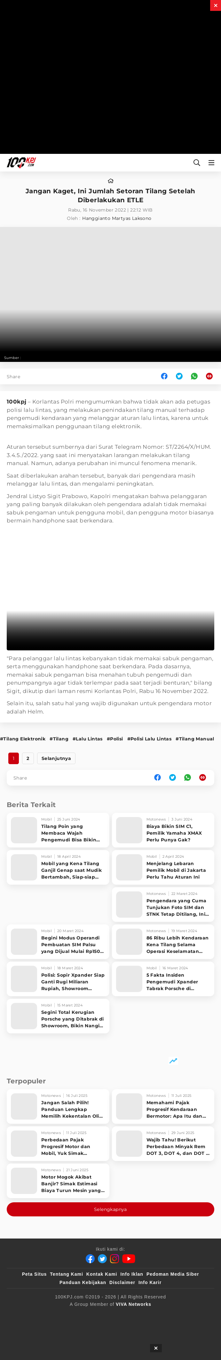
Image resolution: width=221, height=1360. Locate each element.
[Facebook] (90, 1258)
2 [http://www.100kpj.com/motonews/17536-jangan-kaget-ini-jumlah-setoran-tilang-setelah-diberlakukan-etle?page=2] (28, 758)
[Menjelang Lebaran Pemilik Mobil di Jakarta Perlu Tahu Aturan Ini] (163, 867)
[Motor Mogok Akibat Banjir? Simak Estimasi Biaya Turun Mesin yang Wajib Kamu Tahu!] (58, 1181)
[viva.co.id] (33, 1315)
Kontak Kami (101, 1274)
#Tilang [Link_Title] (59, 739)
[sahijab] (89, 1315)
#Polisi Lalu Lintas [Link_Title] (149, 739)
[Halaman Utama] (20, 162)
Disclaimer (122, 1282)
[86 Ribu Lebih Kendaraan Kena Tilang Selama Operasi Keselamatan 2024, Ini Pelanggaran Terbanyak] (163, 941)
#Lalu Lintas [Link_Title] (88, 739)
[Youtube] (128, 1258)
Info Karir (150, 1282)
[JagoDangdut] (141, 1327)
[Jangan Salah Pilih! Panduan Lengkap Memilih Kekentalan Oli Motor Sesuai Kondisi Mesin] (58, 1106)
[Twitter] (102, 1258)
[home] (111, 181)
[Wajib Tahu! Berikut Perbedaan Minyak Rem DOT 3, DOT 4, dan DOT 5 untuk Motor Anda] (163, 1143)
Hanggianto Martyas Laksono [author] (116, 218)
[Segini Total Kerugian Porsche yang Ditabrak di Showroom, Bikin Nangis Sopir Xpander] (58, 1016)
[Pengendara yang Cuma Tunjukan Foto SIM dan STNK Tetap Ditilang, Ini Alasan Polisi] (163, 904)
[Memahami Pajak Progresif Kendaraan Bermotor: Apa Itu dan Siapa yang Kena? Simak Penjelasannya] (163, 1106)
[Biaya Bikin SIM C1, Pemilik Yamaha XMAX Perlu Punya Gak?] (163, 830)
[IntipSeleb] (108, 1327)
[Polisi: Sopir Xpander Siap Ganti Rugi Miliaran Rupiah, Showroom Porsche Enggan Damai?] (58, 979)
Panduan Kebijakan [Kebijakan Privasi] (82, 1282)
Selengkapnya (110, 1209)
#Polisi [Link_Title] (115, 739)
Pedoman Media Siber (172, 1274)
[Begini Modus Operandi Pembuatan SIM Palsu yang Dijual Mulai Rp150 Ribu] (58, 941)
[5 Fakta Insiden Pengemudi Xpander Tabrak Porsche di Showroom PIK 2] (163, 979)
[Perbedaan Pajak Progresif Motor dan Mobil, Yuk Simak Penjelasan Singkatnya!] (58, 1143)
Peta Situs (34, 1274)
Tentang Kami (66, 1274)
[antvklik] (77, 1327)
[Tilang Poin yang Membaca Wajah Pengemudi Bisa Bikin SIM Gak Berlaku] (58, 830)
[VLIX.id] (119, 1315)
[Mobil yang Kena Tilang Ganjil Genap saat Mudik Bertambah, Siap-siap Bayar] (58, 867)
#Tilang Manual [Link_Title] (195, 739)
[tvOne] (169, 1315)
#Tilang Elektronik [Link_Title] (22, 739)
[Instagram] (114, 1258)
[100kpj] (63, 1315)
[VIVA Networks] (133, 1304)
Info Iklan (131, 1274)
